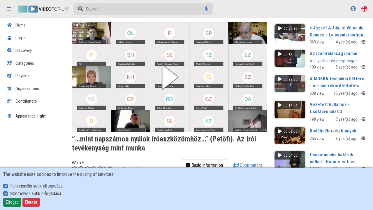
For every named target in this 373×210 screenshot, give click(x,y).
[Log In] (353, 9)
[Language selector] (364, 9)
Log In (16, 38)
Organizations (23, 88)
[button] (169, 77)
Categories (20, 63)
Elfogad (12, 202)
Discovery (19, 50)
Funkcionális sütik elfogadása (36, 186)
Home (16, 25)
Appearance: (26, 116)
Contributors (22, 101)
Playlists (18, 75)
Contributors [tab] (247, 165)
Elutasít (31, 202)
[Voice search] (206, 9)
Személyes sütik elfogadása (35, 193)
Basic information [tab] (204, 165)
